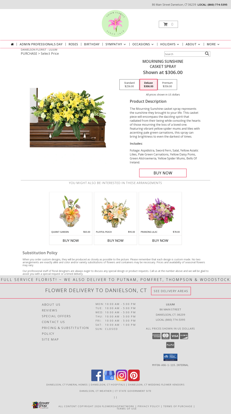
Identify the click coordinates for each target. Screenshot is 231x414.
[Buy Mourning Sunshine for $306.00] (163, 173)
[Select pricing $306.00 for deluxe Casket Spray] (148, 84)
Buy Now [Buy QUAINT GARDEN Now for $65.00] (71, 240)
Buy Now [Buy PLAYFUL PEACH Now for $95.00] (115, 240)
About (193, 44)
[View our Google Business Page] (109, 380)
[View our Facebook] (97, 380)
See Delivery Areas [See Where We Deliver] (171, 291)
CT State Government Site (133, 390)
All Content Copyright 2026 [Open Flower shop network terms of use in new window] (79, 406)
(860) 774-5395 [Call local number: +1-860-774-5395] (217, 4)
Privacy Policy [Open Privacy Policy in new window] (149, 406)
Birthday (92, 44)
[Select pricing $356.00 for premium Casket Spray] (167, 84)
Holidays (170, 44)
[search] (207, 53)
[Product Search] (184, 54)
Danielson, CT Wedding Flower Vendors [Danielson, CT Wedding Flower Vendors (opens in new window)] (156, 384)
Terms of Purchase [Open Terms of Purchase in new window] (178, 406)
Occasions (143, 44)
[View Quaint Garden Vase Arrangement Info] (71, 211)
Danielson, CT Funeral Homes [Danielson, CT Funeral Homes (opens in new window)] (67, 384)
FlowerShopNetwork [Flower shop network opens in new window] (118, 406)
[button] (168, 24)
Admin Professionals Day (41, 44)
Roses (73, 44)
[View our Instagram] (121, 380)
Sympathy (116, 44)
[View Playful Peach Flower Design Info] (116, 211)
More (213, 44)
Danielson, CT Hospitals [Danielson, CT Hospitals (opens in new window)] (108, 384)
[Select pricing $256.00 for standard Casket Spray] (129, 84)
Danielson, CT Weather (96, 390)
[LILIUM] (115, 23)
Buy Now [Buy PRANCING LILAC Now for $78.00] (160, 240)
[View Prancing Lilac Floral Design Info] (160, 211)
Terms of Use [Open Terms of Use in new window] (127, 408)
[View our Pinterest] (134, 380)
